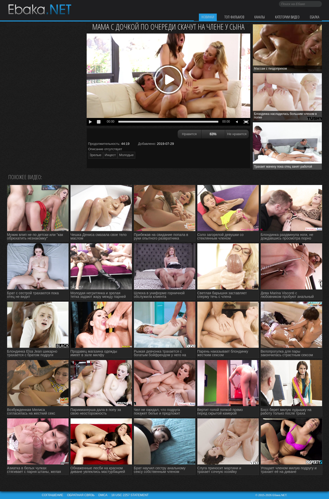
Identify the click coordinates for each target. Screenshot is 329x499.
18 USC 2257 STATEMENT (130, 495)
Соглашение (52, 495)
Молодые (126, 155)
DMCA (102, 495)
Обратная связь (81, 495)
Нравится (189, 134)
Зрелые (95, 155)
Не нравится (236, 134)
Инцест (110, 155)
